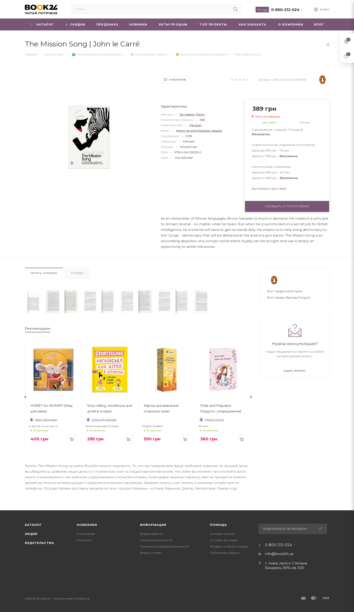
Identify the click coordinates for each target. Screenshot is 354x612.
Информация (153, 525)
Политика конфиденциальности (164, 546)
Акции (31, 534)
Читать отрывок (43, 273)
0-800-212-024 (285, 10)
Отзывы (77, 273)
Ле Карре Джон (192, 114)
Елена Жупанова (100, 419)
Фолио (203, 426)
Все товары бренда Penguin (288, 297)
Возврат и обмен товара (229, 546)
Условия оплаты (222, 534)
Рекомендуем (37, 328)
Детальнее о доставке (269, 188)
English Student (152, 426)
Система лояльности (156, 540)
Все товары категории (284, 291)
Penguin (195, 125)
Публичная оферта (225, 552)
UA (265, 9)
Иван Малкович (43, 419)
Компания (87, 525)
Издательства (39, 543)
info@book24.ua (279, 554)
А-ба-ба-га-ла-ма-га (43, 426)
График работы (151, 534)
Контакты (84, 540)
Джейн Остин (211, 419)
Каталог (33, 525)
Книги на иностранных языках (199, 130)
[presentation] (25, 396)
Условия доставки (224, 540)
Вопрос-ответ (151, 552)
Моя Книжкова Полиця (102, 426)
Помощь (218, 525)
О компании (86, 534)
